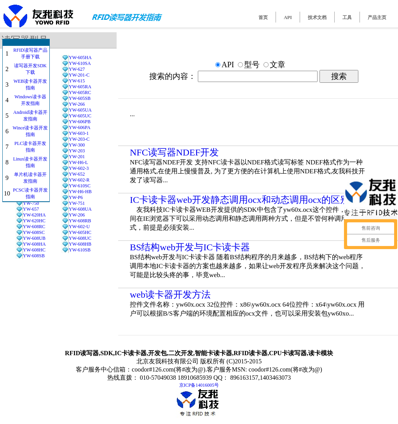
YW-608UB (34, 238)
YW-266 (77, 104)
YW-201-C (79, 75)
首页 (263, 17)
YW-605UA (80, 110)
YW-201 (77, 156)
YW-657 (31, 209)
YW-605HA (80, 57)
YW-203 (77, 151)
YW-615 (77, 81)
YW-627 (77, 69)
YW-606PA (80, 127)
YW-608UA (80, 209)
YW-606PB (80, 121)
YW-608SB (34, 255)
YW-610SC (80, 185)
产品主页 (377, 17)
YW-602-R (79, 180)
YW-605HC (80, 232)
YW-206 (77, 215)
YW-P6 (76, 197)
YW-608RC (34, 226)
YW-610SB (80, 250)
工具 (347, 17)
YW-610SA (80, 63)
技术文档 (317, 17)
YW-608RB (80, 220)
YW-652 (77, 174)
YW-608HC (34, 250)
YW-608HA (34, 244)
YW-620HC (34, 220)
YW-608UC (80, 238)
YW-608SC (34, 232)
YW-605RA (80, 86)
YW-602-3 (79, 168)
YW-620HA (34, 215)
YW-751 (77, 203)
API (288, 17)
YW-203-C (79, 139)
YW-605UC (80, 116)
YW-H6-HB (80, 191)
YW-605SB (80, 98)
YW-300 (77, 145)
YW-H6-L (78, 162)
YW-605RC (80, 92)
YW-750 (31, 203)
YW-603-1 (79, 133)
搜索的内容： (172, 76)
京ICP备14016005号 (199, 385)
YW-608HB (80, 244)
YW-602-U (79, 226)
